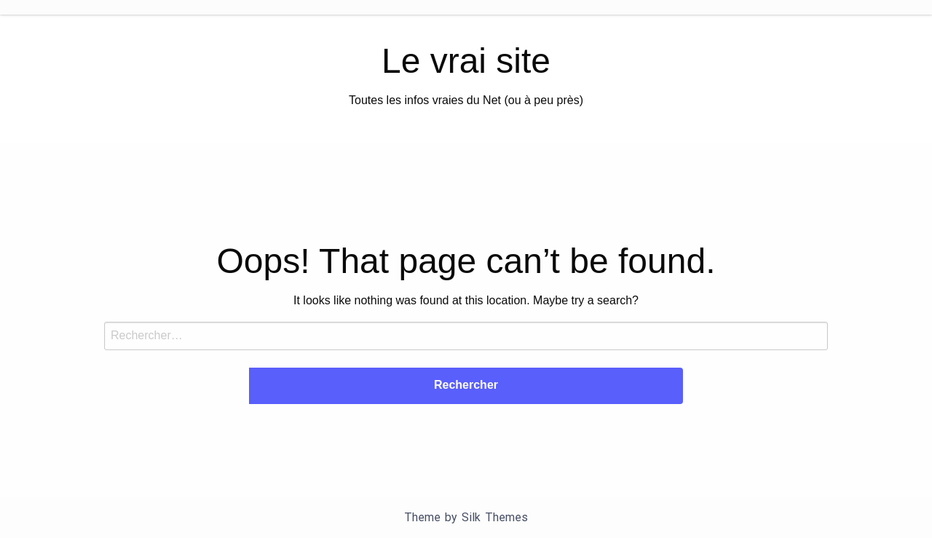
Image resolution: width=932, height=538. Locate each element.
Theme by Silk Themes (466, 517)
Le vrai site (466, 60)
